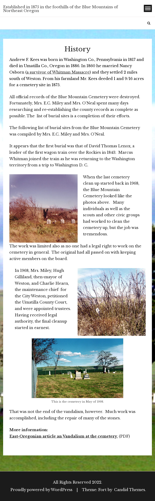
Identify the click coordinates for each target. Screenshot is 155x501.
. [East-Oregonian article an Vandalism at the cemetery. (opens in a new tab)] (117, 436)
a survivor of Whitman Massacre (58, 72)
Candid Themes (129, 490)
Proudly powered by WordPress (41, 490)
